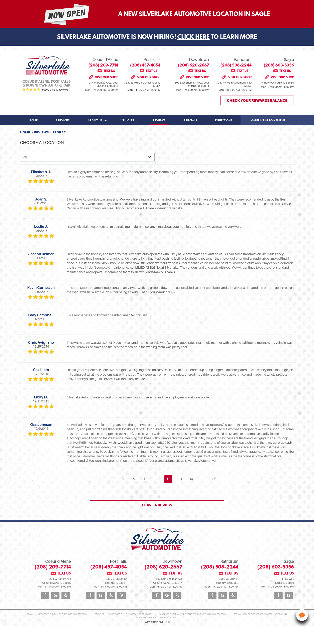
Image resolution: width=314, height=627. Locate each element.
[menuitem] (33, 120)
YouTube (121, 595)
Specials (190, 120)
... (111, 479)
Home (33, 120)
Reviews (159, 120)
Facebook (45, 595)
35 (214, 479)
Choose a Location (42, 142)
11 (157, 479)
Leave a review (157, 505)
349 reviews (61, 89)
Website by (157, 622)
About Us (95, 120)
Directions (223, 120)
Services (63, 120)
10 (146, 479)
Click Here (193, 37)
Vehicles (127, 120)
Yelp (65, 595)
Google (55, 595)
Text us (109, 71)
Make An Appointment (268, 120)
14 (191, 479)
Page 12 (59, 132)
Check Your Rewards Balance (257, 100)
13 (180, 479)
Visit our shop (106, 77)
